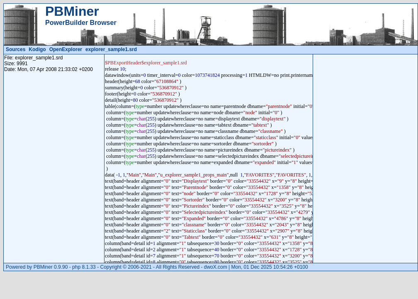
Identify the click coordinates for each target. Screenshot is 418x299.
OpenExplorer (65, 49)
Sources (15, 49)
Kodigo (37, 49)
